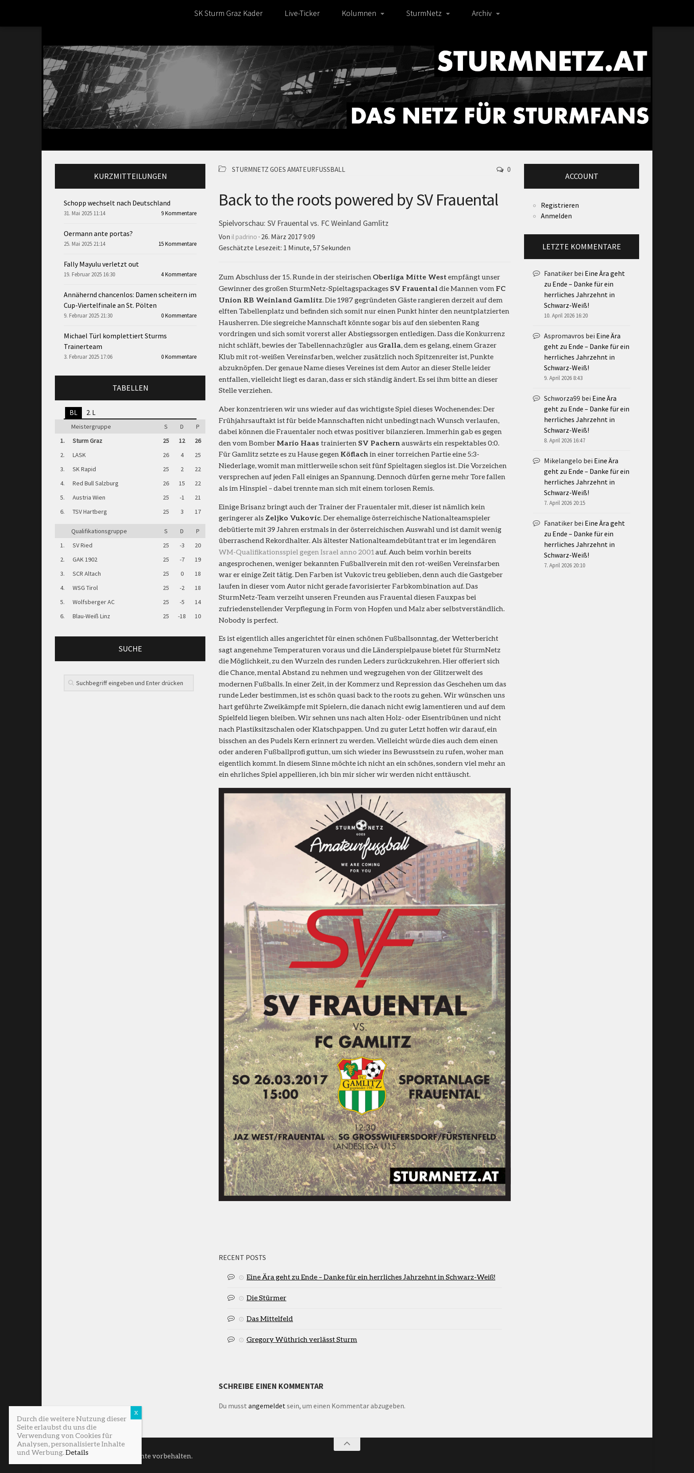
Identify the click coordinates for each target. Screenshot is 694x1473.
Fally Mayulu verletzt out (101, 264)
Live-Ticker (302, 13)
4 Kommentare (179, 274)
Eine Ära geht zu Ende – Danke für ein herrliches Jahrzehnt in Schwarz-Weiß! (371, 1275)
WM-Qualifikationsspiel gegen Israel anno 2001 (296, 551)
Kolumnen (359, 13)
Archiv (482, 13)
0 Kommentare (179, 315)
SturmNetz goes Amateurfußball (292, 169)
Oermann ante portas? (98, 233)
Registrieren (560, 205)
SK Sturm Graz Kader (228, 13)
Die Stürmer (266, 1296)
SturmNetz (424, 13)
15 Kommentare (177, 244)
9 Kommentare (179, 213)
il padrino (245, 236)
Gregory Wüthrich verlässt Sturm (302, 1338)
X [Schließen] (136, 1412)
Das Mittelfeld (270, 1317)
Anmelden (556, 215)
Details (77, 1452)
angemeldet (266, 1404)
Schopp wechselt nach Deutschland (117, 202)
